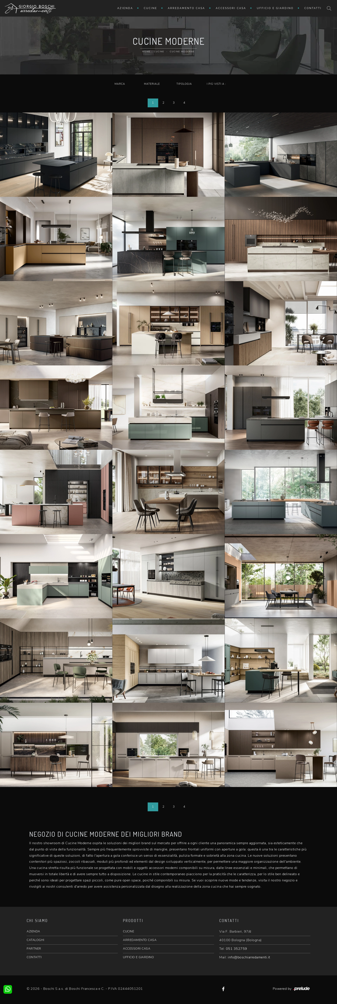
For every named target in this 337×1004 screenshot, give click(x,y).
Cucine (150, 8)
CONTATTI (34, 957)
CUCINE (128, 931)
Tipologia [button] (184, 84)
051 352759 (236, 948)
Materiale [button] (152, 84)
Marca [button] (120, 84)
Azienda (125, 8)
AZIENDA (33, 931)
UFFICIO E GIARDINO (138, 957)
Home (146, 51)
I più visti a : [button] (216, 84)
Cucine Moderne (182, 51)
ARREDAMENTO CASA (139, 940)
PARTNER (34, 949)
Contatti (313, 8)
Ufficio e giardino (275, 8)
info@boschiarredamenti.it (249, 957)
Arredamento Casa (186, 8)
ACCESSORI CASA (136, 949)
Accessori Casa (231, 8)
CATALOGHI (35, 940)
